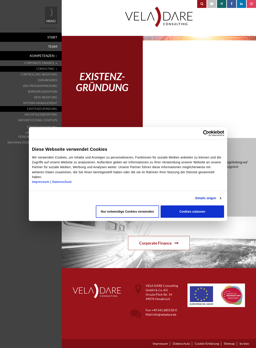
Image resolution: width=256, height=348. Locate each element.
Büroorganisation (42, 91)
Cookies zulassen (192, 211)
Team (52, 46)
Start (52, 37)
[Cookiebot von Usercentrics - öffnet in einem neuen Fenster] (213, 133)
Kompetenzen (43, 56)
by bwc (244, 343)
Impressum (40, 182)
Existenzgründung (42, 108)
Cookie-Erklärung (207, 343)
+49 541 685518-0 (164, 310)
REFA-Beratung (45, 97)
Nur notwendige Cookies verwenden (127, 211)
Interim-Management (40, 103)
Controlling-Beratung (38, 74)
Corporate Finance (40, 63)
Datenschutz (62, 182)
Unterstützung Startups (37, 120)
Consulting (46, 68)
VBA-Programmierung (40, 86)
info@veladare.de (164, 314)
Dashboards (47, 80)
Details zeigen (205, 198)
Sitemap (229, 343)
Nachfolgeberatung (41, 114)
